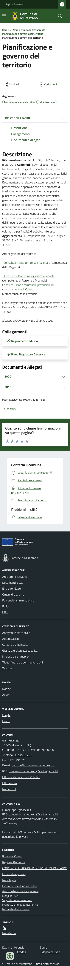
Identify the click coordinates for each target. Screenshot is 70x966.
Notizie (6, 689)
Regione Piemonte (14, 4)
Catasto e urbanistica (15, 644)
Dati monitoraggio (13, 947)
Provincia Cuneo (12, 856)
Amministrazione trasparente (29, 30)
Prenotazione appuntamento (20, 904)
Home (5, 30)
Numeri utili (9, 789)
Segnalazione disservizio (17, 900)
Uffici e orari (9, 783)
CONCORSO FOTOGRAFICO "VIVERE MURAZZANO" (34, 868)
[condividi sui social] (11, 84)
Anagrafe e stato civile (16, 632)
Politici (6, 606)
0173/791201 (23, 755)
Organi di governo (13, 594)
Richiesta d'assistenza (15, 909)
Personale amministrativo (18, 600)
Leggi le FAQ (10, 895)
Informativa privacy (14, 874)
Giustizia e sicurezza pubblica (20, 650)
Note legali (9, 880)
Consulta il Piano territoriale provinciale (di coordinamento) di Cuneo (28, 287)
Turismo (7, 668)
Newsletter (9, 933)
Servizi (44, 947)
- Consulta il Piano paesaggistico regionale (28, 276)
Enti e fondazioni (12, 588)
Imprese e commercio (15, 656)
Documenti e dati (12, 582)
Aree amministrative (14, 576)
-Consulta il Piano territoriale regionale (26, 262)
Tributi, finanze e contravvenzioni (22, 662)
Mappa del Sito (50, 952)
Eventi (6, 721)
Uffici (5, 612)
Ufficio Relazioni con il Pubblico (21, 777)
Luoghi (6, 715)
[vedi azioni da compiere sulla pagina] (47, 84)
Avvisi (6, 694)
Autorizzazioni (10, 638)
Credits (21, 952)
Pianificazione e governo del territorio (22, 34)
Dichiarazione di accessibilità (19, 886)
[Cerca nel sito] (58, 16)
